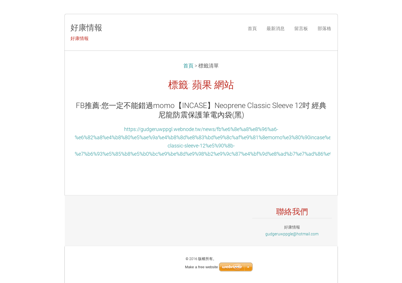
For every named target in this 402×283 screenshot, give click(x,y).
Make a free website (201, 267)
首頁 (188, 66)
